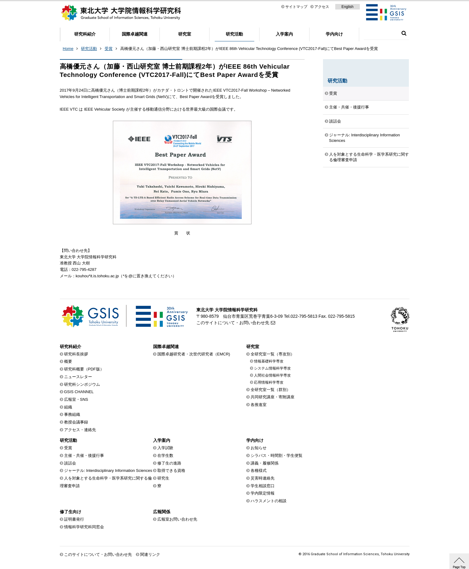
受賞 (109, 48)
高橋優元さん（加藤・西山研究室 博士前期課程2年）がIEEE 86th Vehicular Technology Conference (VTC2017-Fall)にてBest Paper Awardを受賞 (249, 48)
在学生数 (165, 455)
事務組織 (72, 414)
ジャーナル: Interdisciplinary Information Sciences (364, 138)
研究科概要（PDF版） (84, 369)
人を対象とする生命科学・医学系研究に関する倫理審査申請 (369, 157)
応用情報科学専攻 (268, 382)
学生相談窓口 (263, 486)
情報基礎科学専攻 (268, 361)
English (347, 7)
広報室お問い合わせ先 (177, 519)
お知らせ (259, 448)
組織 (68, 407)
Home (68, 48)
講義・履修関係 (265, 463)
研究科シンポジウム (82, 384)
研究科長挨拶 (76, 354)
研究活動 (234, 34)
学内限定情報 (263, 493)
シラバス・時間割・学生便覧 (276, 455)
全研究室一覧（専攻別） (272, 354)
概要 (68, 361)
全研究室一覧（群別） (270, 389)
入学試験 (165, 448)
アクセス (321, 7)
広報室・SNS (76, 399)
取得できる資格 (171, 470)
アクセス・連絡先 (80, 429)
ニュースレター (78, 376)
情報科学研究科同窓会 (84, 527)
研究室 (184, 34)
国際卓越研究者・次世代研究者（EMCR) (193, 354)
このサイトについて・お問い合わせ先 (232, 322)
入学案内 (284, 34)
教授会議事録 (76, 422)
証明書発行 (74, 519)
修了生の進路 (169, 463)
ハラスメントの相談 (268, 501)
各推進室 (259, 404)
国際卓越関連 (135, 34)
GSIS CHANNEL (79, 391)
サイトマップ (296, 7)
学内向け (334, 34)
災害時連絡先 (263, 478)
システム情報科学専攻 (272, 368)
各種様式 (259, 470)
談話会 (335, 121)
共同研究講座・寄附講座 (272, 397)
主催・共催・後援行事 (349, 107)
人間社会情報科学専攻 (272, 375)
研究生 (163, 478)
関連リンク (150, 554)
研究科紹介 (85, 34)
